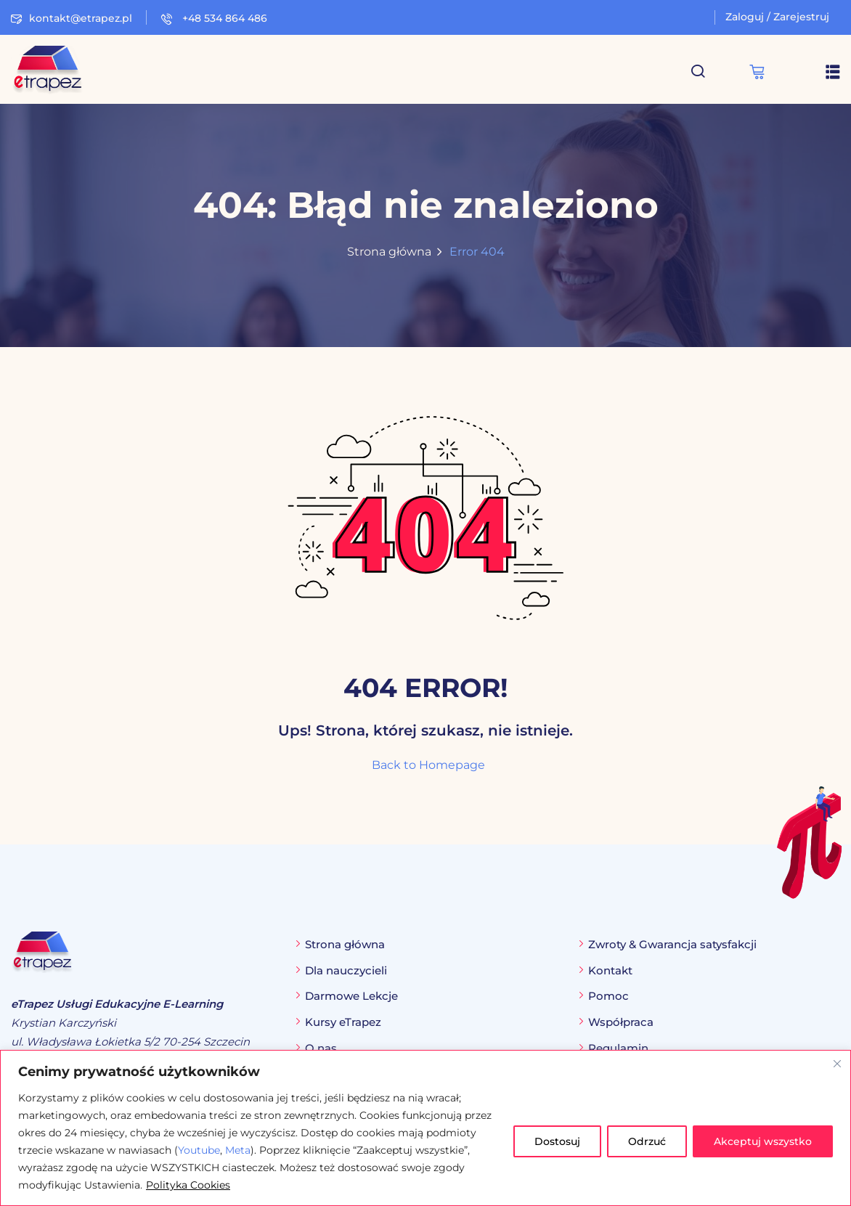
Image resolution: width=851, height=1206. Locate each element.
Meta (238, 1150)
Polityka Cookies (188, 1184)
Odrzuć (647, 1141)
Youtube (199, 1150)
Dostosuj (557, 1141)
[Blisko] (837, 1063)
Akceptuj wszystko (763, 1141)
